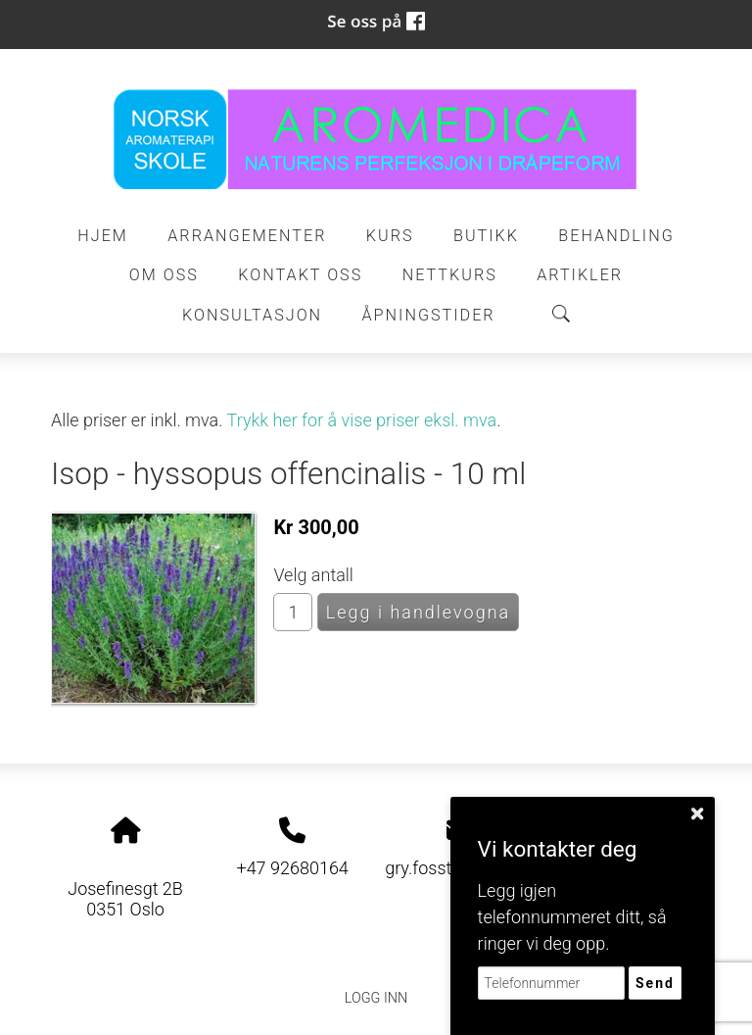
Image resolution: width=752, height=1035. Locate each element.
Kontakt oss (300, 275)
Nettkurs (449, 275)
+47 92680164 (292, 868)
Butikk (486, 235)
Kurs (390, 235)
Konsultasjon (252, 315)
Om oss (164, 275)
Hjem (102, 235)
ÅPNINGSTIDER (428, 315)
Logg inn (376, 998)
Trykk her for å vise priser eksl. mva (362, 420)
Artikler (580, 275)
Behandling (616, 235)
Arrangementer (246, 235)
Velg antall (313, 575)
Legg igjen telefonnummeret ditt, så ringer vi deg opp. (572, 917)
